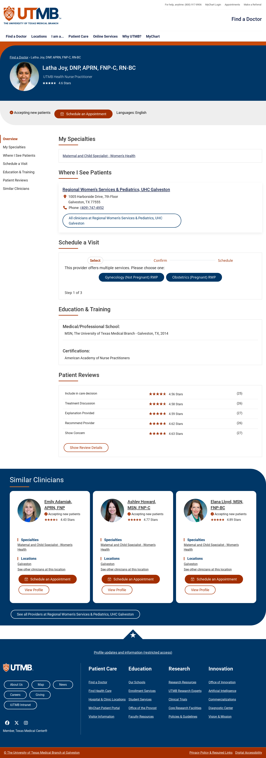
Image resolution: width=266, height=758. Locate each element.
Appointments (232, 4)
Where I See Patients (19, 155)
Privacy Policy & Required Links (211, 752)
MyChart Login (213, 4)
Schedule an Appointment (83, 114)
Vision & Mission (220, 716)
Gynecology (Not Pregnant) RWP (131, 277)
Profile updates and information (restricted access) (133, 652)
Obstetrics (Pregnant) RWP (194, 277)
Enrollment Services (142, 691)
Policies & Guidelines (183, 716)
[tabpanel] (160, 280)
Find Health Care (100, 691)
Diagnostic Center (221, 708)
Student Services (140, 699)
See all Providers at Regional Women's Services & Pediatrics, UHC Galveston (75, 614)
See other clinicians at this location (41, 569)
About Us (16, 684)
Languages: (125, 113)
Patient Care (78, 36)
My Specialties (14, 147)
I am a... (57, 36)
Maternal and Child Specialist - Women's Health (99, 156)
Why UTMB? (131, 36)
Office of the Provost (143, 708)
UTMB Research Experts (185, 691)
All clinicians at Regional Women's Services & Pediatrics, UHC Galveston (115, 220)
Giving (40, 695)
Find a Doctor (247, 19)
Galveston (24, 564)
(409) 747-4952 (92, 208)
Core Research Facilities (185, 708)
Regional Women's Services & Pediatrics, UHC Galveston (116, 189)
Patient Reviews (15, 180)
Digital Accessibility (248, 752)
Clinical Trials (178, 699)
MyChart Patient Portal (104, 708)
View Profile (34, 590)
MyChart (153, 36)
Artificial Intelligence (222, 691)
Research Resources (182, 682)
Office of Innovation (222, 682)
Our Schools (137, 682)
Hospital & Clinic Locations (107, 699)
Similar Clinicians (16, 189)
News (63, 684)
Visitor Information (101, 716)
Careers (15, 695)
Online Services (105, 36)
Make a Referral (252, 4)
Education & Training (18, 172)
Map (41, 684)
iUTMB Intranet (20, 705)
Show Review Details (86, 448)
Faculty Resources (141, 716)
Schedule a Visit (15, 164)
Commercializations (222, 699)
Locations (39, 36)
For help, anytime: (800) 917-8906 (183, 4)
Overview (10, 139)
